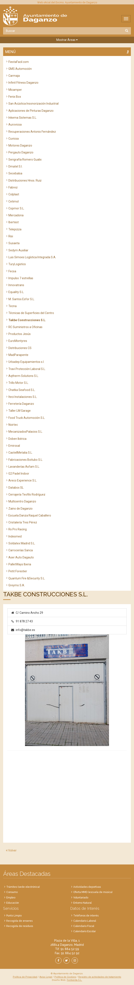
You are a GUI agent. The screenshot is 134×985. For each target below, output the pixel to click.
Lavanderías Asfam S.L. (24, 466)
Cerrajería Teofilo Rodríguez (26, 494)
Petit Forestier (17, 571)
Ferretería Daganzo (21, 403)
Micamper (15, 89)
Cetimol (13, 201)
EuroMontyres (17, 341)
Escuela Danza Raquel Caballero (29, 515)
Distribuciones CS (20, 348)
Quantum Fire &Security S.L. (26, 578)
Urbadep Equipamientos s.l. (26, 361)
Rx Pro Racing (17, 529)
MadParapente (18, 355)
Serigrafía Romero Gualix (25, 159)
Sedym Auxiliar (18, 250)
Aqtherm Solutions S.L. (23, 376)
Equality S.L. (16, 292)
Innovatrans (16, 285)
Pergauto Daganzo (20, 152)
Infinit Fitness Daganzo (23, 82)
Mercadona (16, 215)
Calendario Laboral (84, 920)
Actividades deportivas (87, 886)
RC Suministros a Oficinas (25, 327)
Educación (12, 902)
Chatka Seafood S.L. (21, 390)
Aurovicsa (15, 124)
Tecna (12, 306)
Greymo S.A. (16, 585)
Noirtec (13, 424)
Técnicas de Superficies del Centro (31, 313)
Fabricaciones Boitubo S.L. (25, 459)
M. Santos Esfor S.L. (21, 299)
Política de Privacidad (25, 977)
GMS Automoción (20, 68)
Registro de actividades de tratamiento (99, 977)
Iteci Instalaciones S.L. (22, 396)
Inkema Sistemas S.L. (22, 117)
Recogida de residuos (19, 926)
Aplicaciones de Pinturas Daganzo (31, 110)
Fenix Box (14, 96)
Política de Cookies (65, 977)
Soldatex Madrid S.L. (21, 543)
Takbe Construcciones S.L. (27, 320)
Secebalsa (15, 173)
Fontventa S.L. (74, 980)
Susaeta (14, 243)
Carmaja (14, 75)
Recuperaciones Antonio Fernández (32, 131)
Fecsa (12, 271)
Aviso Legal (45, 977)
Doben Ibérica (17, 438)
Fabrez (13, 187)
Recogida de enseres (19, 920)
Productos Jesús (19, 334)
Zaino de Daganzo (20, 508)
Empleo (10, 897)
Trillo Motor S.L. (18, 382)
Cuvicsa (13, 138)
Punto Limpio (14, 915)
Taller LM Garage (19, 410)
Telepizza (14, 229)
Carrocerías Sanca (20, 550)
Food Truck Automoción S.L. (26, 417)
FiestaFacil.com (18, 62)
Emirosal (14, 445)
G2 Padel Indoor (18, 473)
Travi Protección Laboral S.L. (27, 369)
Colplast (13, 194)
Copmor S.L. (16, 208)
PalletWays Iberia (19, 564)
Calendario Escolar (84, 931)
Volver (11, 850)
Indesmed (15, 536)
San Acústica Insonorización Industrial (33, 103)
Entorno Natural (82, 902)
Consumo (12, 892)
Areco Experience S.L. (22, 480)
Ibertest (13, 222)
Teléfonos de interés (86, 915)
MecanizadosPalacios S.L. (25, 431)
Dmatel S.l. (15, 166)
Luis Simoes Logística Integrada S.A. (32, 257)
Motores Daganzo (20, 145)
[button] (67, 40)
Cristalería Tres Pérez (22, 522)
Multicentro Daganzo (22, 501)
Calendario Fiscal (83, 926)
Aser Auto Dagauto (21, 557)
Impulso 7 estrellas (20, 278)
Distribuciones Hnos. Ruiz (25, 180)
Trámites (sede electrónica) (23, 886)
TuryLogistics (17, 264)
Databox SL (16, 487)
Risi (10, 236)
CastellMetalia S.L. (20, 452)
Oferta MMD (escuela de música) (92, 892)
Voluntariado (80, 897)
